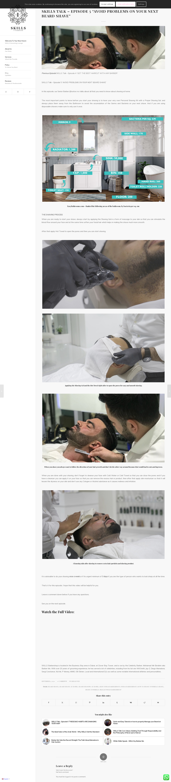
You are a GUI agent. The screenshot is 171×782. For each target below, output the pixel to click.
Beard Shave (53, 686)
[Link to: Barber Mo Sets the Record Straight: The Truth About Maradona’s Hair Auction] (72, 741)
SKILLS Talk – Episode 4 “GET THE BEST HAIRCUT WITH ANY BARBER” (87, 73)
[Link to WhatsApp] (6, 92)
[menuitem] (18, 42)
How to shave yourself (147, 686)
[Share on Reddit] (144, 702)
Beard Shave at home (68, 686)
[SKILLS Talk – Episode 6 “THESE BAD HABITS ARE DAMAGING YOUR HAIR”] (169, 391)
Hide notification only (126, 4)
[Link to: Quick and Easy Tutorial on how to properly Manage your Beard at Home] (134, 722)
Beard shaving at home (89, 686)
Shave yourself (92, 690)
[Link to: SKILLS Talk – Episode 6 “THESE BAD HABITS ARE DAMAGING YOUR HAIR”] (72, 722)
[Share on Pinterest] (90, 702)
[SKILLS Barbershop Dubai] (18, 18)
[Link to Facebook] (30, 92)
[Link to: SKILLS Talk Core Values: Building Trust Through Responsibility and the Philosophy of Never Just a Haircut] (134, 732)
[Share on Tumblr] (117, 702)
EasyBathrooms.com (75, 206)
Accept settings (107, 4)
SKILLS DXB (75, 681)
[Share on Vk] (131, 702)
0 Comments (62, 681)
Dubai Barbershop (129, 686)
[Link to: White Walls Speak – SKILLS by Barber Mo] (134, 741)
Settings (141, 4)
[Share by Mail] (158, 702)
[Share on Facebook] (48, 702)
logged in (68, 777)
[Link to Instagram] (18, 92)
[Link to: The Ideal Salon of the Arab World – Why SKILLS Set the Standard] (72, 732)
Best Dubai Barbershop (110, 686)
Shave (161, 686)
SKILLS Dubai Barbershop (110, 690)
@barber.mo (74, 91)
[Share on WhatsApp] (76, 702)
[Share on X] (62, 702)
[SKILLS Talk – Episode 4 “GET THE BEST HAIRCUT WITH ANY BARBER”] (2, 391)
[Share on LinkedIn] (103, 702)
